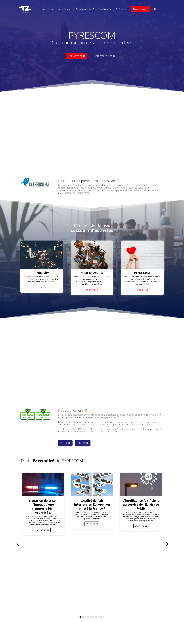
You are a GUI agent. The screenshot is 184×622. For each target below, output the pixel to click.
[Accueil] (25, 9)
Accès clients (121, 9)
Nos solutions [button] (65, 9)
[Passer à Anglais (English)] (66, 615)
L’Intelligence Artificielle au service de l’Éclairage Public (141, 504)
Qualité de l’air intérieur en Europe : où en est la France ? (92, 504)
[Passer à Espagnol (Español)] (116, 615)
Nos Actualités (105, 9)
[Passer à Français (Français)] (81, 615)
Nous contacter (140, 9)
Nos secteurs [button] (48, 9)
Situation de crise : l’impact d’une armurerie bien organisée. (43, 506)
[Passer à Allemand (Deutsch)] (97, 615)
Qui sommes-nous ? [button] (86, 9)
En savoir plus (41, 287)
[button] (166, 504)
